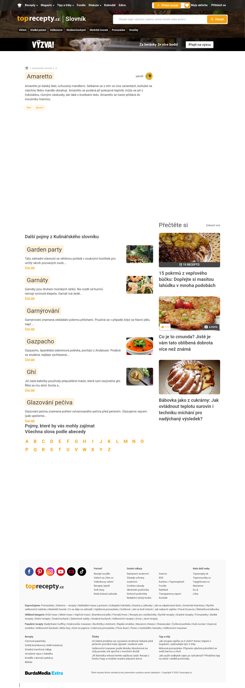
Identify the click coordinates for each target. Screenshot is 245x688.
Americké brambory (193, 605)
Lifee (195, 593)
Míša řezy (65, 628)
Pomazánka (118, 30)
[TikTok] (82, 571)
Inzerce (163, 573)
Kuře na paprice (80, 628)
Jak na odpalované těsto (167, 605)
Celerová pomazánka (102, 628)
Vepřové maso (82, 614)
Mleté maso (65, 614)
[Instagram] (50, 571)
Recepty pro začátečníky (142, 614)
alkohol (39, 107)
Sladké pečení (38, 30)
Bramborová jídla (101, 614)
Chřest (22, 30)
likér (29, 107)
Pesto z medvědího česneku (146, 628)
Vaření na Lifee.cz (103, 577)
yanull (139, 76)
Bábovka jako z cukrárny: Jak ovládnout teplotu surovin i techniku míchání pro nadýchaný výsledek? (189, 409)
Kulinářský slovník (42, 68)
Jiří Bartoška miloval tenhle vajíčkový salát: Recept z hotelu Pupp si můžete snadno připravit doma (120, 657)
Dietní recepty (42, 618)
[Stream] (71, 571)
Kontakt (163, 597)
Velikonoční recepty (123, 618)
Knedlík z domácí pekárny (39, 657)
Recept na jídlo (102, 573)
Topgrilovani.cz (201, 581)
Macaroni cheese (145, 624)
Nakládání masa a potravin (93, 605)
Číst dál (30, 268)
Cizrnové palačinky (35, 641)
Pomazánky (47, 605)
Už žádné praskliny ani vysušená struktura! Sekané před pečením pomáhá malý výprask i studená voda (122, 643)
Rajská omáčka (125, 624)
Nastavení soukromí (138, 573)
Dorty (138, 618)
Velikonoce (56, 30)
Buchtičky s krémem (104, 624)
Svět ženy (99, 589)
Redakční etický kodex (139, 597)
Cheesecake (163, 624)
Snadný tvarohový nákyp (38, 649)
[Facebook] (29, 571)
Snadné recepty (184, 614)
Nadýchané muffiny (54, 624)
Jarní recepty (150, 618)
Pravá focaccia (186, 609)
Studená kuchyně (76, 30)
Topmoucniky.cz (202, 577)
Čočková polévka (181, 624)
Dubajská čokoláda (120, 605)
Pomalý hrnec (120, 614)
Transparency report (170, 593)
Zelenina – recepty (66, 605)
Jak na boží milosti (142, 609)
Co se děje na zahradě (80, 609)
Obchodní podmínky (138, 589)
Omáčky (133, 30)
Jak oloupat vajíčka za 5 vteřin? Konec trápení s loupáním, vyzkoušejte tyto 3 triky (185, 643)
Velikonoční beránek (47, 628)
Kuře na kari (199, 624)
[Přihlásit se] (218, 5)
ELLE (195, 589)
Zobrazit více (213, 225)
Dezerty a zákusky (142, 605)
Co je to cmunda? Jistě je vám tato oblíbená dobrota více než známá (186, 343)
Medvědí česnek (99, 30)
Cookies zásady (135, 585)
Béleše (28, 662)
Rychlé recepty (166, 614)
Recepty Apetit (102, 585)
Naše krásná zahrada (105, 593)
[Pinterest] (39, 571)
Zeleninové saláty (79, 618)
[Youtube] (60, 571)
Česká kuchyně (60, 618)
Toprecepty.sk (200, 573)
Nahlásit (163, 589)
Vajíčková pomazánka (106, 609)
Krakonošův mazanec (79, 624)
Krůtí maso (52, 614)
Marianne (198, 585)
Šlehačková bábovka (207, 609)
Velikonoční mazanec (175, 628)
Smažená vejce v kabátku (39, 653)
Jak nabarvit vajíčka (165, 609)
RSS (161, 577)
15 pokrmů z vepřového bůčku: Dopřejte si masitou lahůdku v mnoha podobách (187, 279)
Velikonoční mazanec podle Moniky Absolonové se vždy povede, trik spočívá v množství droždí (120, 650)
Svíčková (125, 609)
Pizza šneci (122, 628)
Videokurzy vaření (103, 581)
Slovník (76, 19)
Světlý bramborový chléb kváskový (44, 645)
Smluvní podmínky (137, 593)
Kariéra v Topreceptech (171, 581)
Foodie (162, 585)
